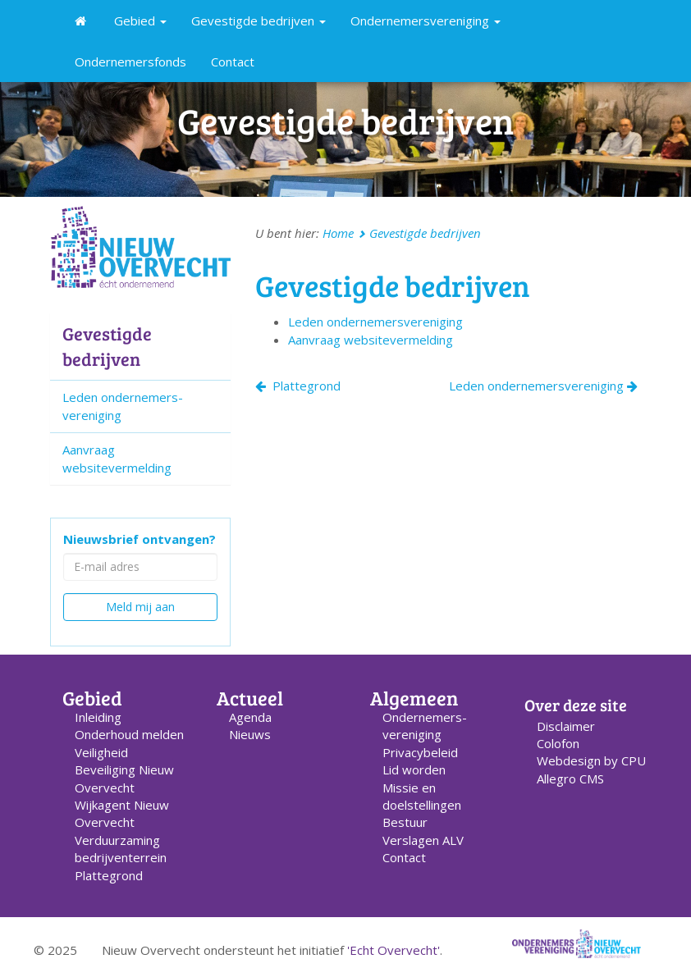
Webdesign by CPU (591, 760)
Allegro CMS (570, 778)
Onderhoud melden (129, 734)
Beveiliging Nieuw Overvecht (124, 778)
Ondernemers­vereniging (424, 725)
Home (338, 233)
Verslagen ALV (423, 840)
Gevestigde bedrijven (258, 20)
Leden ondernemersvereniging (543, 385)
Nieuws (250, 734)
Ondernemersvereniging (425, 20)
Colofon (558, 743)
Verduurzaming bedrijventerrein (121, 848)
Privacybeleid (420, 752)
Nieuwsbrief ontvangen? (139, 539)
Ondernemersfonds (130, 61)
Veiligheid (101, 752)
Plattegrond (298, 385)
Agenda (250, 717)
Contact (232, 61)
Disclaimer (566, 726)
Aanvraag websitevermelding (117, 458)
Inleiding (98, 717)
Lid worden (414, 769)
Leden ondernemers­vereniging (375, 321)
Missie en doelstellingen (421, 796)
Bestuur (405, 822)
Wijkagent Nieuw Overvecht (122, 813)
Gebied (140, 20)
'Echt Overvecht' (393, 950)
